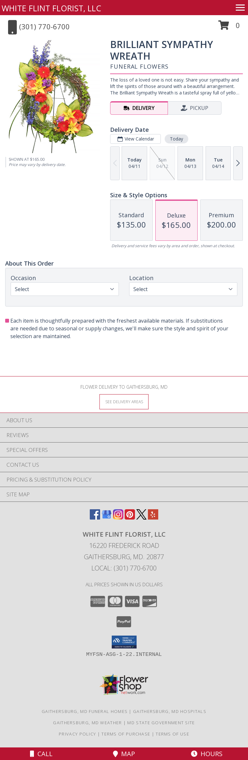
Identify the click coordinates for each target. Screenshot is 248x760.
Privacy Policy (77, 734)
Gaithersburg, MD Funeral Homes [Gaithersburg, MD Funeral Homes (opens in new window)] (85, 711)
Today (176, 139)
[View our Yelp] (153, 517)
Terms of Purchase (125, 734)
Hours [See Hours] (206, 753)
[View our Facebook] (95, 517)
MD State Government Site (161, 723)
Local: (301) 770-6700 (124, 568)
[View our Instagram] (118, 517)
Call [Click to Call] (41, 753)
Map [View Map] (124, 753)
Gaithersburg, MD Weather (87, 723)
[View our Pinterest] (130, 517)
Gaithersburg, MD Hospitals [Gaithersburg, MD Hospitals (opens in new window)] (169, 711)
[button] (229, 27)
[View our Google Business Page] (106, 517)
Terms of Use (172, 734)
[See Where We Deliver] (124, 401)
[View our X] (141, 517)
